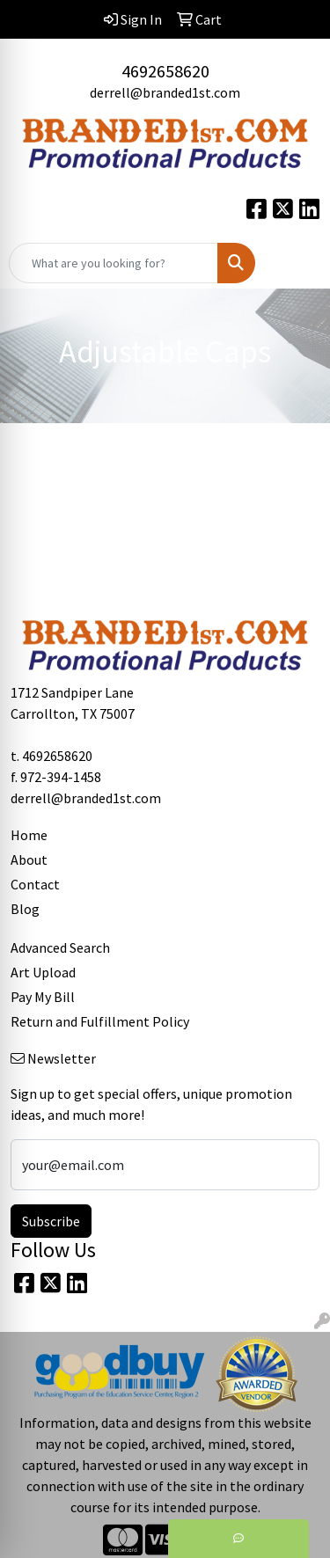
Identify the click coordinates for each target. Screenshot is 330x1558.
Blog (25, 909)
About (29, 859)
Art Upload (43, 972)
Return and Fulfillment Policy (100, 1021)
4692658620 (165, 71)
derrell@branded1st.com (165, 92)
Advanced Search (60, 947)
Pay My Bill (43, 997)
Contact (35, 884)
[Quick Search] (113, 263)
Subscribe (51, 1221)
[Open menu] (294, 263)
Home (29, 835)
